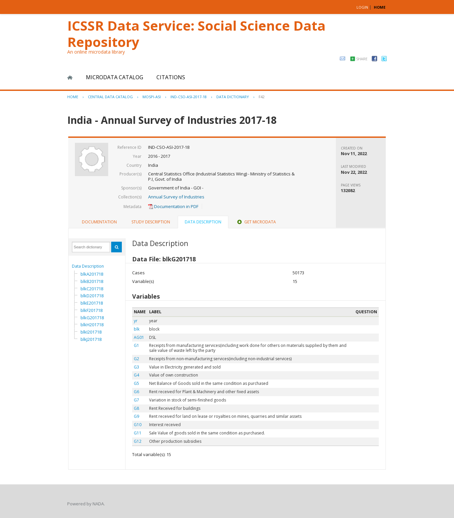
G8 (136, 408)
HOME (379, 7)
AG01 (139, 337)
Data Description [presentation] (203, 222)
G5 (136, 383)
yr (135, 321)
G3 (136, 367)
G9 (136, 416)
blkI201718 (91, 332)
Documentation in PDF (173, 206)
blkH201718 (92, 324)
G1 (136, 345)
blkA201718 (92, 274)
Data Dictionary (232, 96)
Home (70, 77)
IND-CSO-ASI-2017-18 (188, 96)
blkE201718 (92, 303)
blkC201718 (92, 288)
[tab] (99, 222)
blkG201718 (92, 317)
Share (361, 58)
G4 (136, 375)
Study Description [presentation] (150, 222)
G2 (136, 359)
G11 (137, 433)
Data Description (88, 266)
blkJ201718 (91, 339)
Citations (170, 77)
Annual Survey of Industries (176, 197)
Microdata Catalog (114, 77)
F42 (262, 96)
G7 (136, 400)
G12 (137, 441)
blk (136, 329)
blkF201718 (92, 310)
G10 (137, 424)
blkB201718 (92, 281)
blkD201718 (92, 295)
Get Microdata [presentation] (256, 222)
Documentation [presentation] (99, 222)
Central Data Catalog (110, 96)
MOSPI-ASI (151, 96)
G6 (136, 391)
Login (362, 7)
